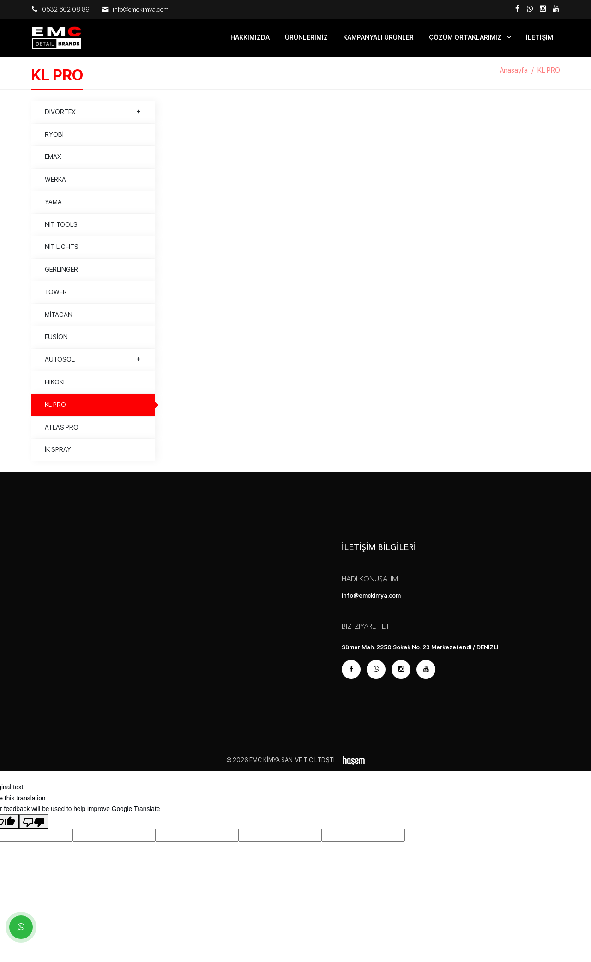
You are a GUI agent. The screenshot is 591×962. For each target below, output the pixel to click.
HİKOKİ (55, 385)
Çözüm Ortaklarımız (466, 37)
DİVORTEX (93, 115)
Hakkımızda (250, 37)
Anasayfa (514, 73)
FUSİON (56, 340)
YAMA (53, 205)
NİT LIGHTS (61, 250)
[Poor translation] (33, 824)
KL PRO (55, 407)
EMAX (53, 159)
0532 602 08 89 (66, 9)
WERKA (55, 182)
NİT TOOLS (61, 227)
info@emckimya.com (141, 9)
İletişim (539, 37)
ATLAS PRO (61, 430)
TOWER (56, 295)
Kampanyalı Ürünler (378, 37)
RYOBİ (54, 137)
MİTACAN (58, 317)
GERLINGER (61, 272)
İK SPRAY (58, 452)
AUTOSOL (93, 362)
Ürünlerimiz (306, 37)
